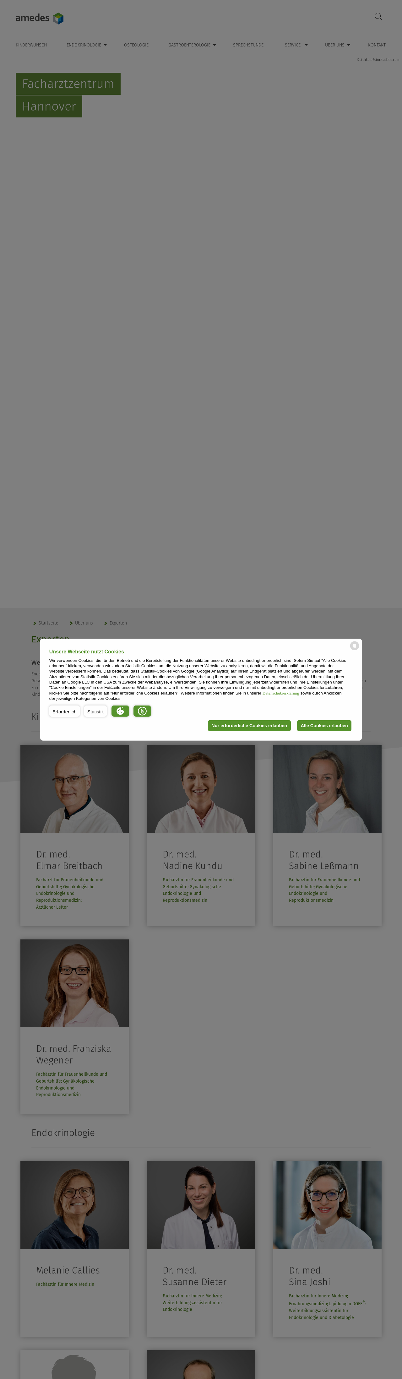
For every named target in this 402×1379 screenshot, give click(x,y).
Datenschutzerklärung (281, 692)
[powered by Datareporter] (355, 650)
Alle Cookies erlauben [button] (324, 725)
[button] (64, 711)
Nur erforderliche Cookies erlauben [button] (249, 725)
